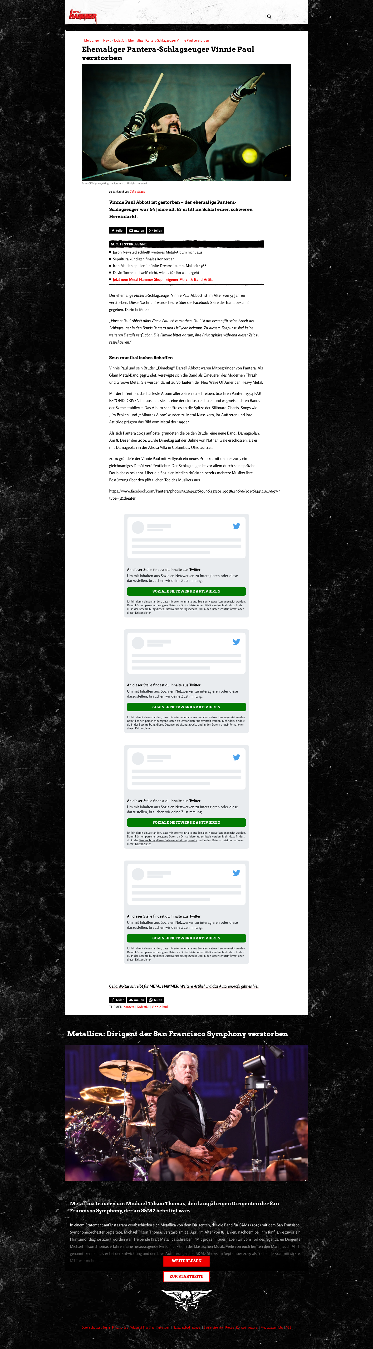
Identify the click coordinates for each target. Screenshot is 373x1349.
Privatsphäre (120, 1327)
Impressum (163, 1327)
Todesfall (143, 1007)
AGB (288, 1327)
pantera (129, 1007)
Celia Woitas (137, 191)
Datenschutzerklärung (96, 1327)
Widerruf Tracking (142, 1327)
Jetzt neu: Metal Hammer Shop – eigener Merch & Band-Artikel (163, 279)
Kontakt (241, 1327)
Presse (230, 1327)
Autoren (253, 1327)
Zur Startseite (186, 1276)
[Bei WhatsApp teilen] (155, 230)
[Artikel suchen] (269, 17)
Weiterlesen (186, 1261)
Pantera (140, 295)
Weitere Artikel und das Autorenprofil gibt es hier (219, 986)
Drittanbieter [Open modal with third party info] (143, 612)
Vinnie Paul (160, 1007)
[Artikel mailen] (136, 230)
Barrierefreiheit (214, 1327)
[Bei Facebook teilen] (117, 230)
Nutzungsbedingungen (187, 1327)
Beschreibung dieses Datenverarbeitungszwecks (168, 609)
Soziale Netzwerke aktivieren (186, 591)
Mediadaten (268, 1327)
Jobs (281, 1327)
